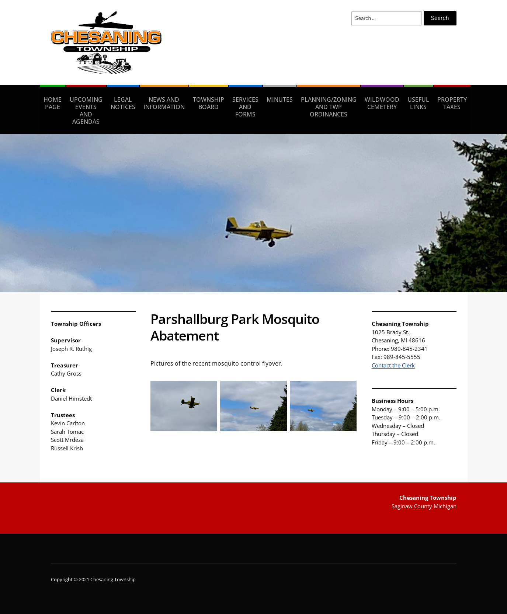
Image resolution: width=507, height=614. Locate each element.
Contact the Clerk (393, 365)
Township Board (208, 103)
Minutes (280, 99)
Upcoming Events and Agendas (86, 110)
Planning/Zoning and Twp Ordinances (329, 106)
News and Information (164, 103)
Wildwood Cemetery (382, 103)
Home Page (53, 103)
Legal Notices (123, 103)
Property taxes (452, 103)
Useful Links (418, 103)
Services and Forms (245, 106)
